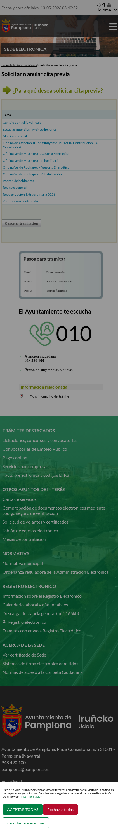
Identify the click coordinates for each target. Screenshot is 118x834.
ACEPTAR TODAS (22, 809)
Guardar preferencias (25, 823)
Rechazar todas (60, 809)
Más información (31, 796)
